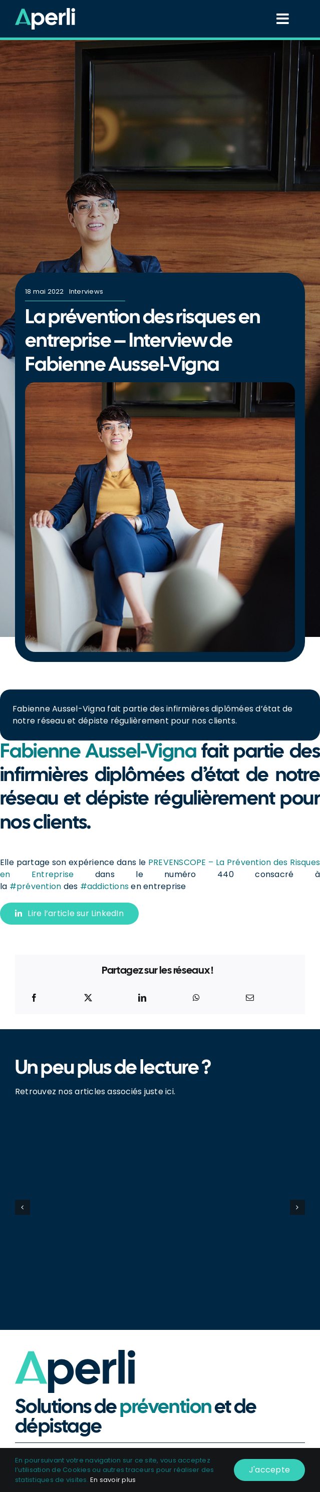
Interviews (86, 291)
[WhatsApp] (196, 997)
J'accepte (269, 1469)
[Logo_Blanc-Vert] (45, 12)
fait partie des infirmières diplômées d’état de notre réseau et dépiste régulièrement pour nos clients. (153, 714)
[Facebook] (34, 997)
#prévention (36, 886)
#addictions (104, 886)
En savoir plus (113, 1479)
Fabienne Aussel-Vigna (98, 752)
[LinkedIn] (142, 997)
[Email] (250, 997)
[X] (88, 997)
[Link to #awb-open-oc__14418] (283, 19)
